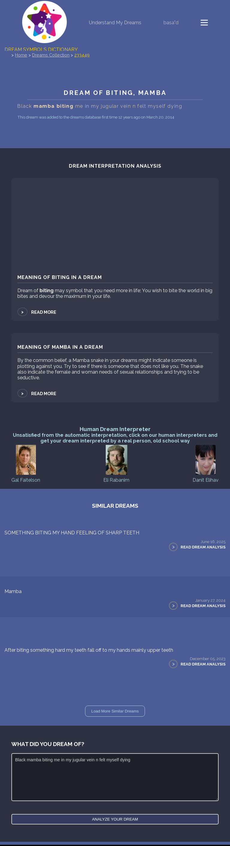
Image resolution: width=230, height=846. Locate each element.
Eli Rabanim (116, 463)
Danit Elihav (206, 463)
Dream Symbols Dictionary (41, 49)
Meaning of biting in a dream (59, 277)
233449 (82, 54)
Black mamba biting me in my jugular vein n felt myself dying (114, 777)
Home (21, 54)
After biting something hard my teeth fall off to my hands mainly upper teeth (88, 650)
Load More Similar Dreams (115, 711)
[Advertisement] (115, 227)
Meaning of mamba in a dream (60, 347)
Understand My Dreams (115, 22)
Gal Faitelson (25, 463)
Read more (36, 312)
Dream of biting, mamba (115, 92)
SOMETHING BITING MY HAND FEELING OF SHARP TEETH (71, 533)
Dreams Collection (50, 54)
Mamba (13, 591)
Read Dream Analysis (203, 547)
